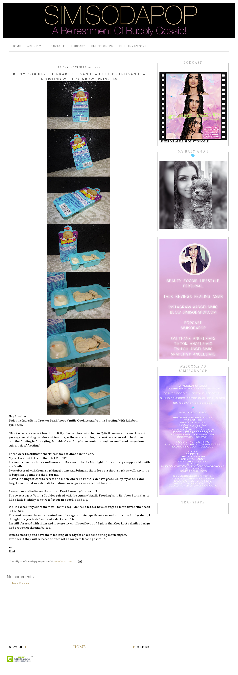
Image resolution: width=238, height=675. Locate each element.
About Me (35, 46)
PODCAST (78, 46)
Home (16, 46)
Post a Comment (20, 583)
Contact (57, 46)
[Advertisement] (79, 614)
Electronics (102, 46)
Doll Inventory (132, 46)
